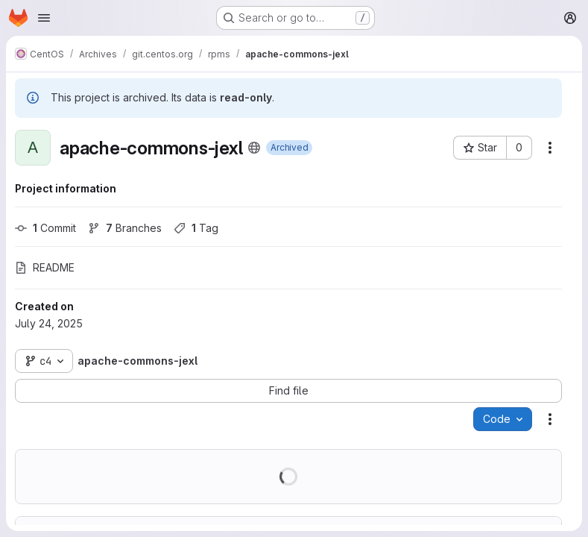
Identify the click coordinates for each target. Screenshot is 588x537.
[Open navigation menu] (44, 18)
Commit (45, 228)
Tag (196, 228)
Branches (125, 228)
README (45, 267)
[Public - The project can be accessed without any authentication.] (254, 148)
